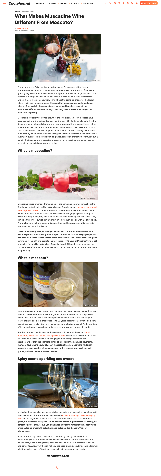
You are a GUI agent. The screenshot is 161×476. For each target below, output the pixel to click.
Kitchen (75, 3)
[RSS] (136, 4)
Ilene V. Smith (22, 28)
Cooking (52, 3)
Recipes (40, 3)
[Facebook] (106, 4)
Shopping (88, 3)
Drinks (63, 3)
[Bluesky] (132, 4)
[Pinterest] (128, 4)
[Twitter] (110, 4)
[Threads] (119, 4)
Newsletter (148, 3)
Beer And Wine (28, 11)
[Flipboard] (123, 4)
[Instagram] (114, 4)
